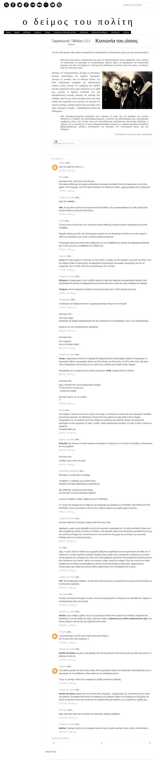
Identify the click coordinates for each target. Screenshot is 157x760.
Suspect (62, 163)
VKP (61, 548)
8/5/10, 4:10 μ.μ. (67, 450)
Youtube (32, 4)
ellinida (62, 410)
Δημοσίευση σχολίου (60, 738)
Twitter (19, 4)
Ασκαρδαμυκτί (65, 300)
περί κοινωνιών (69, 143)
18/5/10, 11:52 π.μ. (68, 718)
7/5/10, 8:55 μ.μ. (67, 214)
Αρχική (8, 32)
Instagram (52, 4)
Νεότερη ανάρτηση (54, 743)
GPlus (26, 4)
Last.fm (46, 4)
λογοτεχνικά (84, 32)
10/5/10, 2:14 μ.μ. (68, 570)
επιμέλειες (37, 32)
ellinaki (62, 221)
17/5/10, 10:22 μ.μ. (68, 703)
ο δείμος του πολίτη (78, 22)
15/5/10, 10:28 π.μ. (68, 605)
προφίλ (16, 32)
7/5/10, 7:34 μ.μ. (67, 171)
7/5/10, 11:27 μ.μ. (68, 307)
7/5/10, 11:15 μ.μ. (68, 293)
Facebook (13, 4)
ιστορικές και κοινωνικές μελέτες (65, 32)
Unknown (63, 632)
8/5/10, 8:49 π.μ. (67, 374)
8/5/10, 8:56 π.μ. (67, 404)
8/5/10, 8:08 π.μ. (67, 331)
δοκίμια (47, 32)
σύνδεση (126, 32)
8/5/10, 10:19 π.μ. (68, 433)
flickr (39, 4)
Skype (59, 4)
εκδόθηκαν (26, 32)
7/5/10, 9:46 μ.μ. (67, 270)
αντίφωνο (63, 256)
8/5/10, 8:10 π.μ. (67, 348)
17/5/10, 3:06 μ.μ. (68, 643)
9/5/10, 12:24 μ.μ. (68, 541)
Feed (6, 4)
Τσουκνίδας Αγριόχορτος (69, 471)
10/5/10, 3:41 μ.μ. (68, 588)
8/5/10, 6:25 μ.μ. (67, 512)
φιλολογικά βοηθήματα (99, 32)
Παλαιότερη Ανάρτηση (149, 743)
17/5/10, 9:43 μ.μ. (68, 683)
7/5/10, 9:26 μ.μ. (67, 249)
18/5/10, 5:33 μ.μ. (68, 732)
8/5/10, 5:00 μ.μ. (67, 464)
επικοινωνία (115, 32)
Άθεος (62, 177)
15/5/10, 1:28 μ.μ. (68, 625)
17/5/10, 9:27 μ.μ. (68, 660)
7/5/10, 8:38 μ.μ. (67, 191)
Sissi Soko (63, 594)
